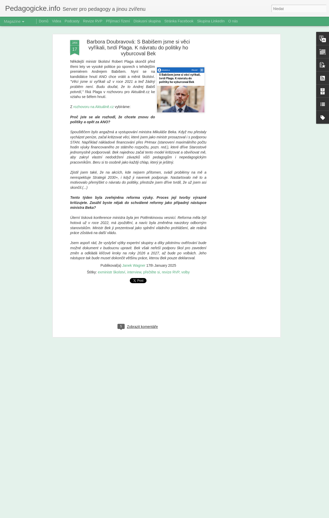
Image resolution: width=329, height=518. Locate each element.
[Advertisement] (234, 119)
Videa (56, 21)
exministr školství (111, 271)
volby (185, 271)
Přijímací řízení (118, 21)
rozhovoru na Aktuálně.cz (93, 105)
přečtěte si (151, 271)
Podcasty (72, 21)
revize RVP (170, 271)
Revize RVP (92, 21)
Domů (43, 21)
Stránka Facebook (179, 21)
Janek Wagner (133, 264)
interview (134, 271)
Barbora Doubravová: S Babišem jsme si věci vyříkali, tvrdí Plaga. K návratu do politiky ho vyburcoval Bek (138, 46)
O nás (233, 21)
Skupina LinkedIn (211, 21)
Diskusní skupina (147, 21)
